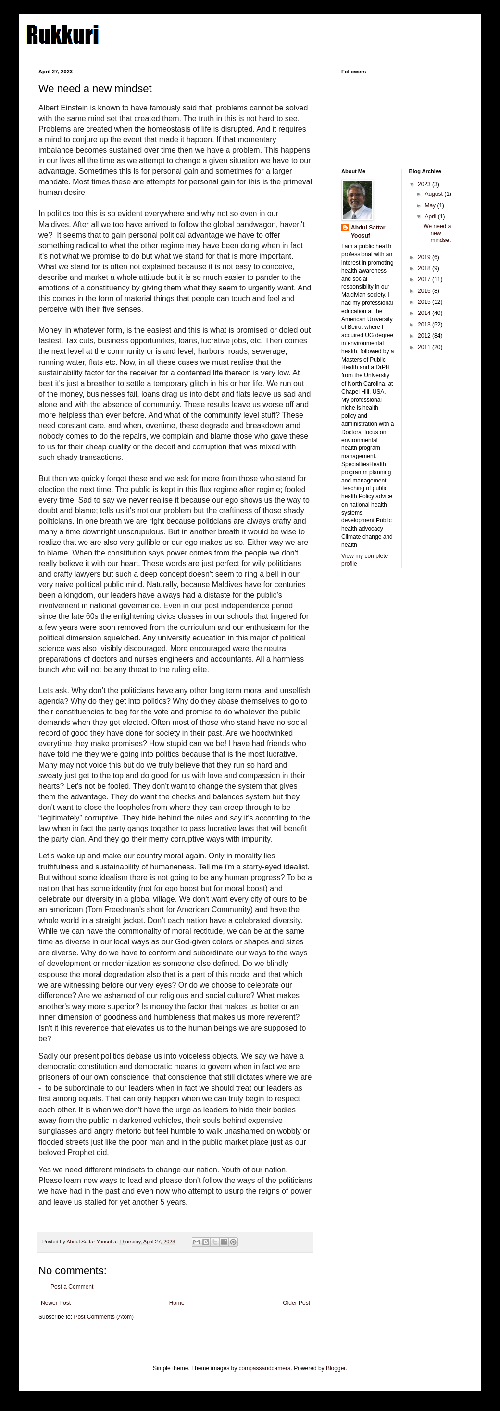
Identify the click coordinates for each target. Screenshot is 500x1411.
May (431, 205)
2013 (425, 324)
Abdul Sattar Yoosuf (368, 231)
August (434, 194)
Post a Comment (71, 1286)
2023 (425, 184)
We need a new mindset (437, 233)
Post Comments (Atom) (104, 1317)
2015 (425, 302)
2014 (425, 313)
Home (177, 1303)
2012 (425, 335)
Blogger (336, 1368)
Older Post (296, 1303)
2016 (425, 291)
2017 (425, 279)
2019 (425, 257)
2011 (425, 347)
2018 (425, 268)
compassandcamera (265, 1368)
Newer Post (56, 1303)
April (431, 216)
